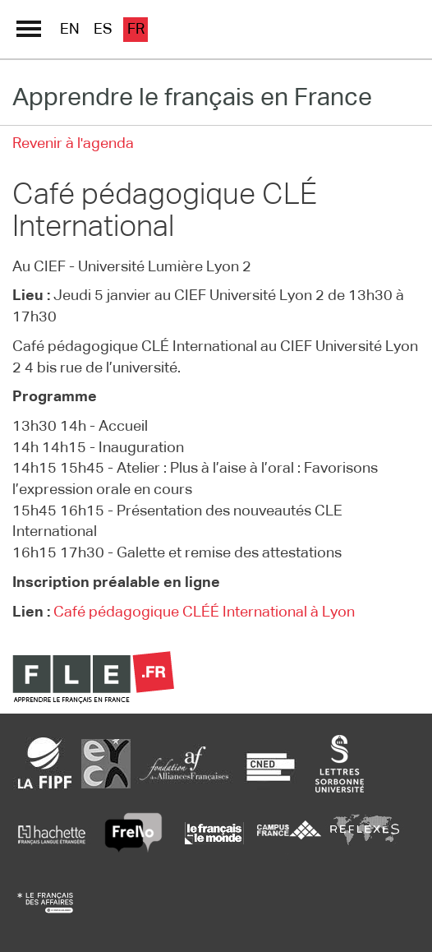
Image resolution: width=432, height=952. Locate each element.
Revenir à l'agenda (73, 143)
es (103, 29)
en (70, 29)
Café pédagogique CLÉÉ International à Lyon (204, 612)
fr (136, 29)
